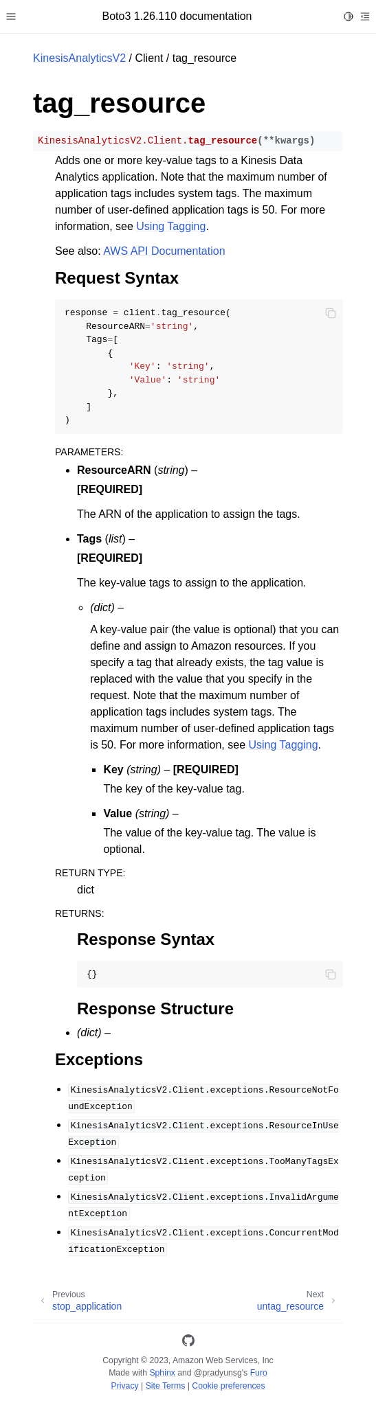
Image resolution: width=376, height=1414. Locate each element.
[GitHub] (188, 1343)
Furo (258, 1373)
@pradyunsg (218, 1373)
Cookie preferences (228, 1386)
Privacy (124, 1386)
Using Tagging (171, 226)
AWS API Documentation (164, 251)
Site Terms (166, 1386)
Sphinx (162, 1373)
